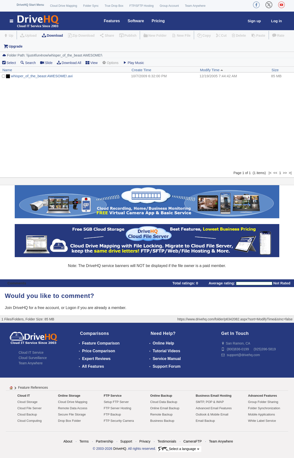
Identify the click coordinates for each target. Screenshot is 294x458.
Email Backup (205, 421)
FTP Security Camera (119, 421)
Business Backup (162, 421)
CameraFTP (192, 441)
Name (7, 70)
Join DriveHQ (17, 308)
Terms (84, 441)
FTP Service (113, 395)
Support (126, 441)
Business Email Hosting (213, 395)
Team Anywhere (195, 5)
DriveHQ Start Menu (30, 5)
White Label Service (262, 421)
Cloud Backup (27, 414)
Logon (71, 308)
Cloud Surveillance (33, 358)
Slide (46, 62)
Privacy (144, 441)
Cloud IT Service (31, 352)
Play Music (133, 62)
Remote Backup (161, 414)
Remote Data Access (72, 408)
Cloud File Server (29, 408)
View (91, 62)
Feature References (33, 387)
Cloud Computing (29, 421)
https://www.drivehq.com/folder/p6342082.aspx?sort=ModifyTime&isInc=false (235, 319)
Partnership (104, 441)
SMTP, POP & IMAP (210, 402)
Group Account (169, 5)
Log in (276, 21)
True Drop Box (114, 5)
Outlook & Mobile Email (212, 414)
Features (112, 21)
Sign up (254, 21)
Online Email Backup (164, 408)
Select (11, 63)
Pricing (158, 21)
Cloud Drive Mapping (63, 5)
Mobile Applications (261, 414)
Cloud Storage (27, 402)
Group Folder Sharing (263, 402)
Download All (69, 62)
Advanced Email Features (214, 408)
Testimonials (167, 441)
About (67, 441)
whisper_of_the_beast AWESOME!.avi (41, 76)
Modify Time (211, 70)
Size (275, 70)
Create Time (141, 70)
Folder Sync (90, 5)
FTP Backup (112, 414)
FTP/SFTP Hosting (141, 5)
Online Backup (161, 395)
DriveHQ (119, 449)
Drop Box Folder (69, 421)
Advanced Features (262, 395)
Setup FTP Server (116, 402)
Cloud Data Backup (163, 402)
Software (136, 21)
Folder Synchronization (264, 408)
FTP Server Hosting (117, 408)
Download (55, 35)
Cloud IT (23, 395)
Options (110, 62)
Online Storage (69, 395)
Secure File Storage (72, 414)
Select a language (178, 449)
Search (28, 62)
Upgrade (15, 46)
